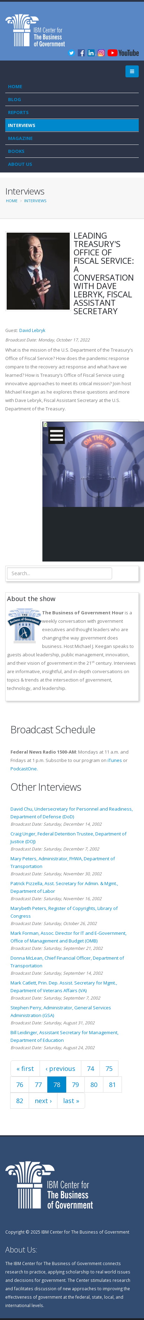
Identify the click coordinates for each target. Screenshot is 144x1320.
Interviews (21, 125)
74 (90, 1068)
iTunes (115, 760)
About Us (20, 164)
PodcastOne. (24, 768)
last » (71, 1100)
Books (16, 151)
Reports (18, 112)
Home (15, 86)
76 (19, 1084)
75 (108, 1068)
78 (56, 1084)
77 (38, 1084)
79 (75, 1084)
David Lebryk (32, 330)
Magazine (20, 138)
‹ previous (60, 1068)
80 (93, 1084)
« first (25, 1068)
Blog (14, 99)
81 (112, 1084)
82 (19, 1100)
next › (43, 1100)
